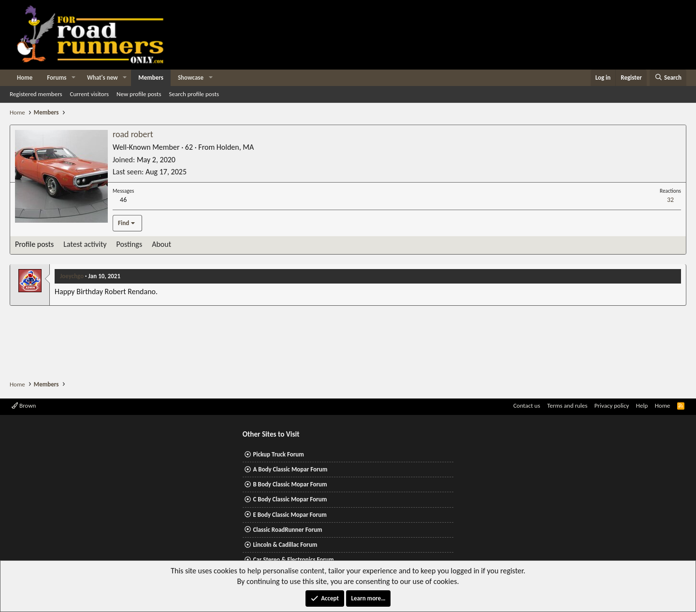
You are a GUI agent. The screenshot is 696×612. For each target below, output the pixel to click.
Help (642, 405)
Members (150, 77)
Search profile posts (194, 94)
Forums (56, 77)
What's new (102, 77)
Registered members (36, 94)
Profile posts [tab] (34, 244)
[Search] (668, 78)
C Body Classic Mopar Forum (290, 499)
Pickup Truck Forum (278, 454)
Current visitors (89, 94)
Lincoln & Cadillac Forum (285, 544)
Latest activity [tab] (84, 244)
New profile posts (138, 94)
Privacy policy (611, 405)
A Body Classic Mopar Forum (290, 469)
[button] (73, 78)
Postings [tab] (129, 244)
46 (123, 200)
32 (670, 200)
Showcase (190, 77)
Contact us (526, 405)
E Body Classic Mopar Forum (289, 514)
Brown (24, 405)
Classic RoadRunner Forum (287, 529)
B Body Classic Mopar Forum (290, 484)
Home (24, 77)
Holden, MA (235, 147)
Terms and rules (567, 405)
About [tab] (161, 244)
